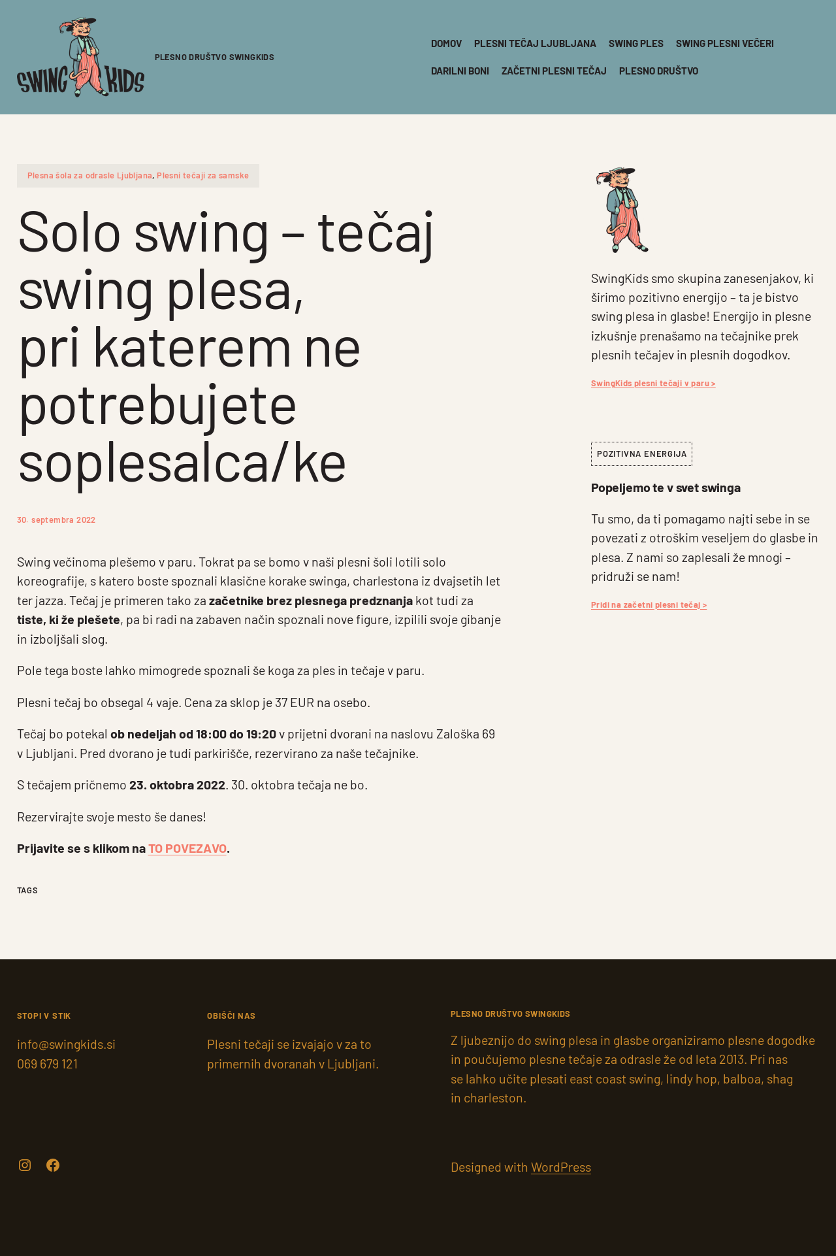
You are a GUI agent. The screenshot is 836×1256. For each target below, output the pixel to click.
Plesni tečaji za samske (203, 175)
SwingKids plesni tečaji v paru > (653, 383)
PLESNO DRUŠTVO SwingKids (215, 57)
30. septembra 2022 (56, 519)
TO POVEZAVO (187, 847)
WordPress (561, 1166)
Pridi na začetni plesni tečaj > (649, 604)
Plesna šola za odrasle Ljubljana (90, 175)
